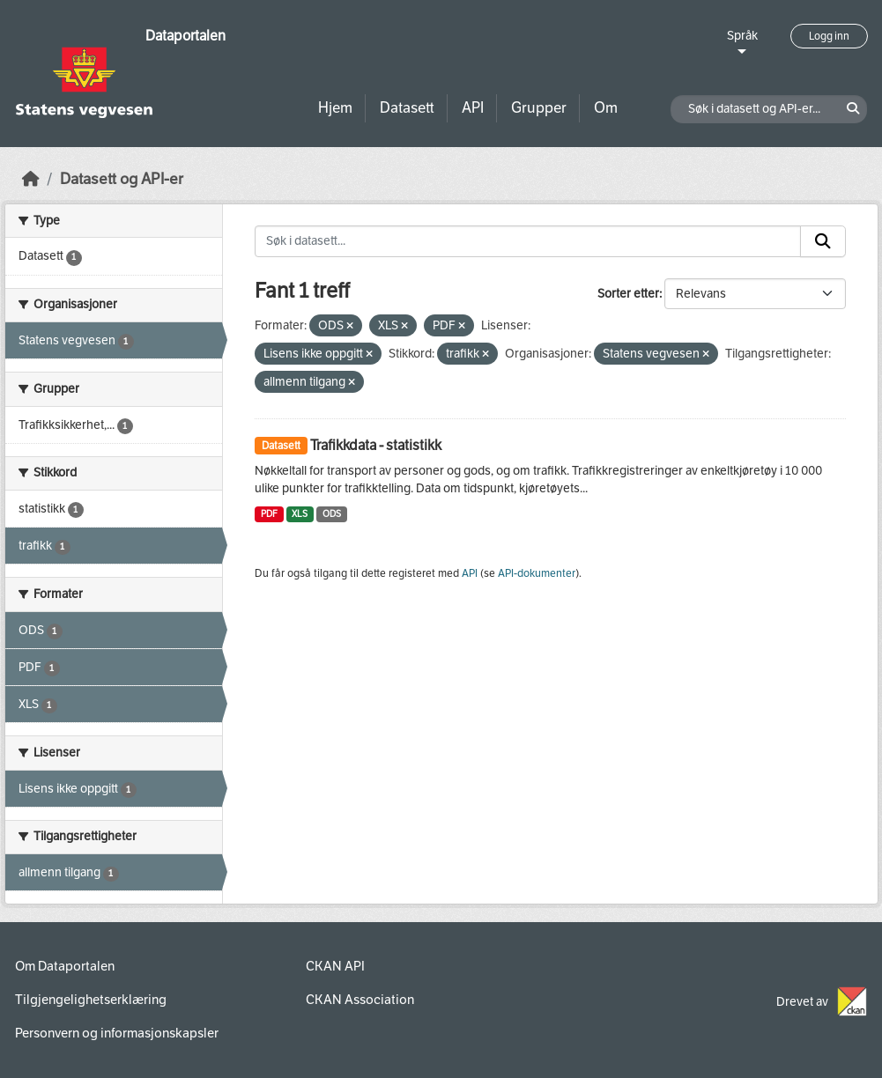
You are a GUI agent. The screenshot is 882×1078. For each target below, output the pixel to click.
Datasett (407, 108)
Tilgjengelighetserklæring (91, 1000)
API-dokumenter (536, 573)
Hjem (335, 108)
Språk (742, 35)
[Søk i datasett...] (528, 241)
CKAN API (335, 966)
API (473, 108)
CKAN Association (360, 1000)
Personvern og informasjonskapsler (117, 1033)
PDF (269, 514)
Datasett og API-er (121, 179)
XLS (300, 514)
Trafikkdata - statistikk (375, 445)
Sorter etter (628, 293)
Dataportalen (185, 35)
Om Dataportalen (65, 966)
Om (606, 108)
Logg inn (829, 36)
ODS (331, 514)
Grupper (539, 108)
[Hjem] (31, 179)
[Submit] (823, 241)
